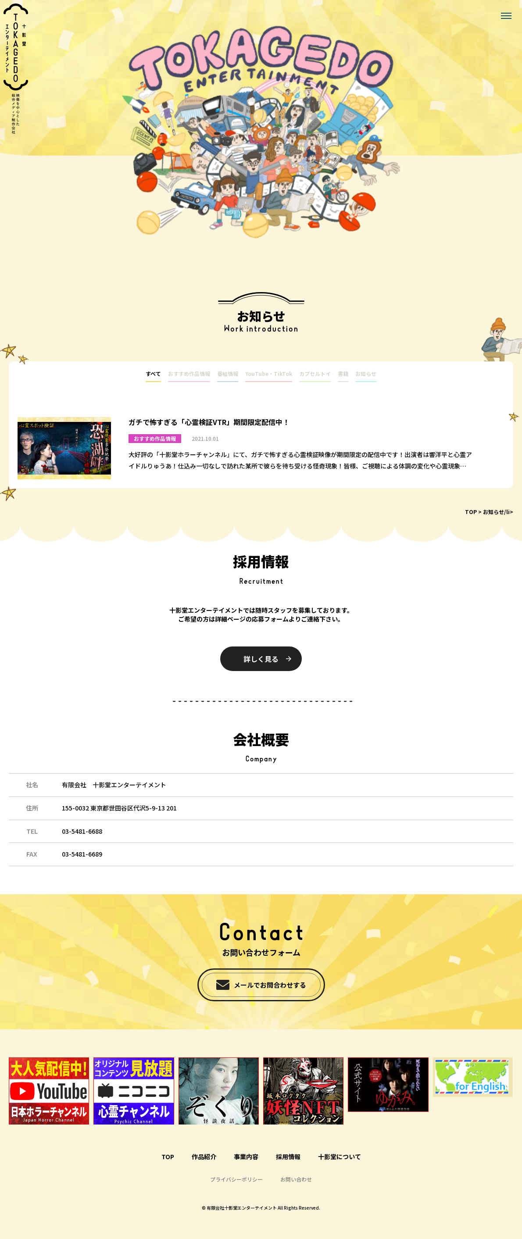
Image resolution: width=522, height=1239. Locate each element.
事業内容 (246, 1156)
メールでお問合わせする (270, 984)
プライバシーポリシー (236, 1179)
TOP (471, 512)
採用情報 (288, 1156)
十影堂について (339, 1156)
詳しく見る (261, 658)
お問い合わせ (296, 1179)
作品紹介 (204, 1156)
